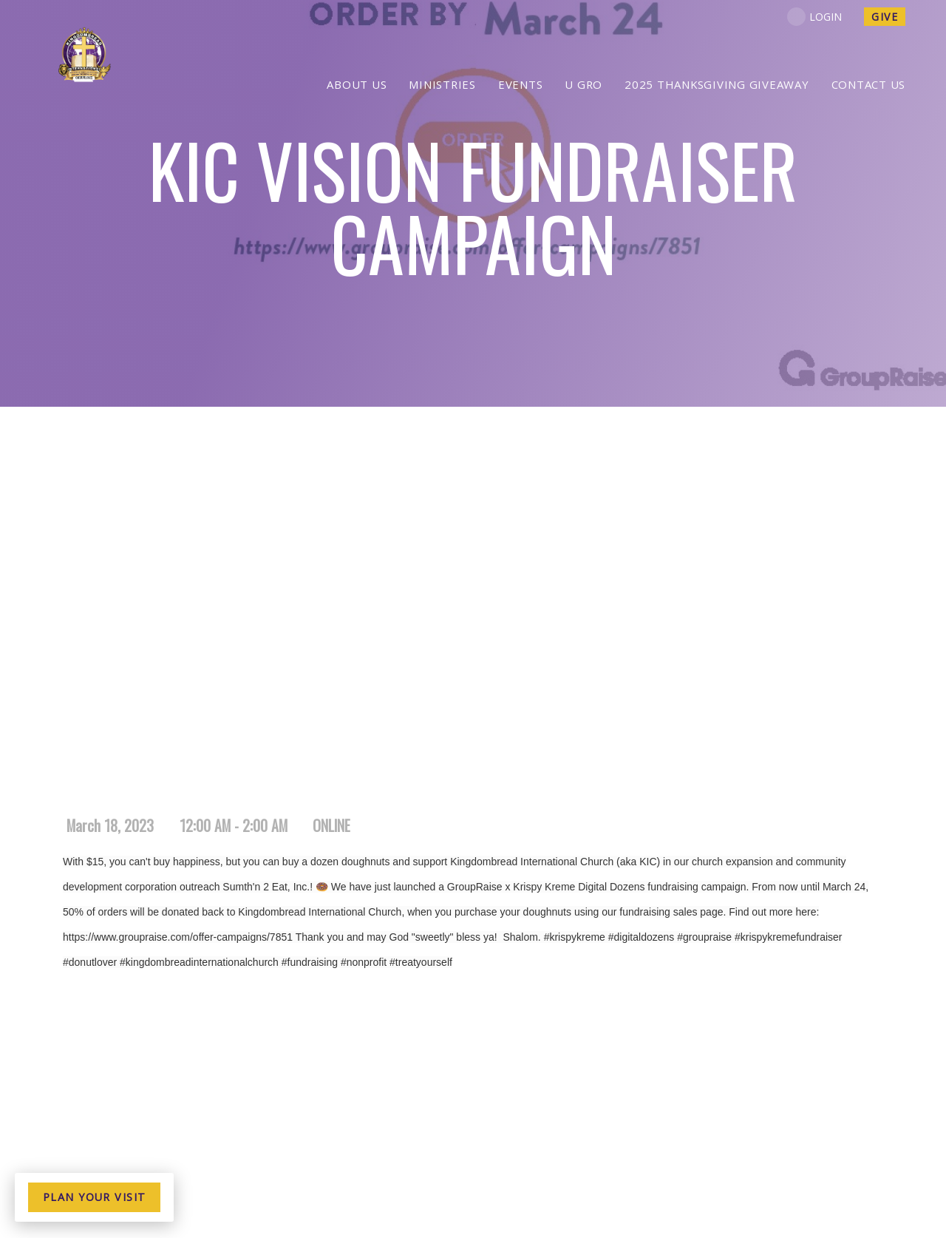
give (884, 17)
